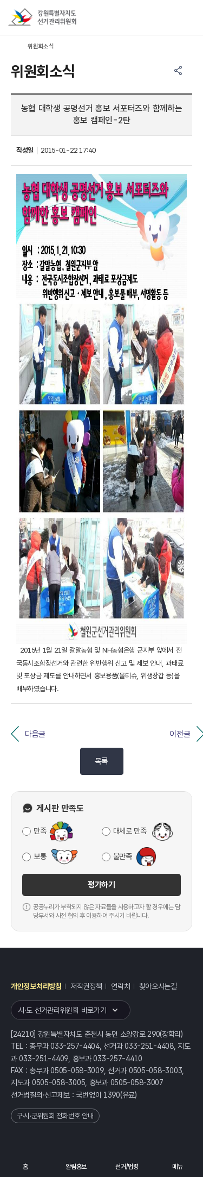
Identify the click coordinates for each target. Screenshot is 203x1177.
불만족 (122, 856)
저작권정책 (86, 986)
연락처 (120, 986)
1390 (111, 1095)
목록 (101, 761)
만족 (40, 831)
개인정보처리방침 (36, 986)
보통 (40, 856)
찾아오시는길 (158, 986)
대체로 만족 (130, 831)
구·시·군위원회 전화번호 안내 (55, 1116)
